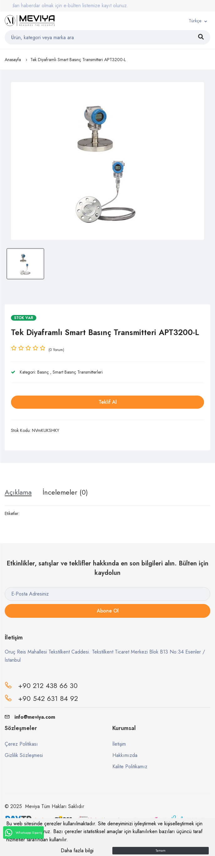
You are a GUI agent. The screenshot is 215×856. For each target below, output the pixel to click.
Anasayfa (13, 59)
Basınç (43, 372)
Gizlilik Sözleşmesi (24, 755)
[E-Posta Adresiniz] (107, 594)
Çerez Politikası (21, 744)
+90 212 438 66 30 (48, 685)
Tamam (161, 850)
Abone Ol (108, 610)
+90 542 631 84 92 (48, 698)
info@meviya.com (30, 717)
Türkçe (195, 21)
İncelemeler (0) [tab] (65, 492)
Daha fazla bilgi (77, 850)
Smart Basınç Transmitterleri (78, 372)
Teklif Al (108, 402)
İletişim (119, 744)
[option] (107, 161)
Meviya (32, 806)
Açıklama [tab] (18, 492)
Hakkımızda (124, 755)
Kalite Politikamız (129, 766)
